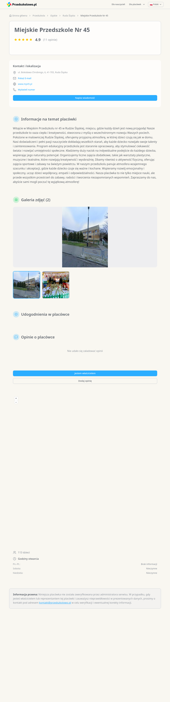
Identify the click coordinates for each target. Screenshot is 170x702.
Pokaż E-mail (24, 78)
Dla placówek (137, 4)
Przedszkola (39, 15)
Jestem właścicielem (85, 375)
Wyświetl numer (26, 89)
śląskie (53, 15)
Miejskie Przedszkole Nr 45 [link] (94, 15)
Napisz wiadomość (85, 97)
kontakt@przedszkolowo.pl (55, 604)
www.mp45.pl (25, 83)
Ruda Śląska (69, 15)
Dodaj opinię (85, 382)
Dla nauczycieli (118, 4)
